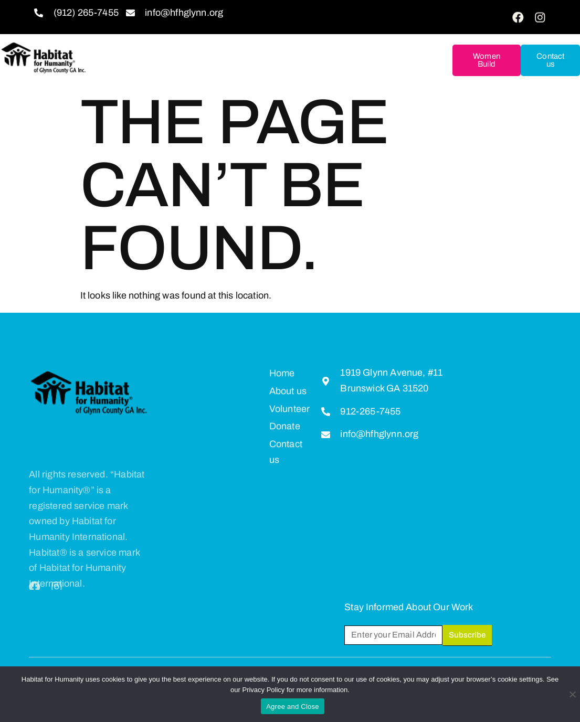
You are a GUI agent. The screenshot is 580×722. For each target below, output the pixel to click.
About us (148, 43)
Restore (243, 69)
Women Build (486, 60)
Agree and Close (292, 706)
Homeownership (382, 43)
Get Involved (226, 43)
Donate (300, 43)
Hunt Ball (306, 68)
